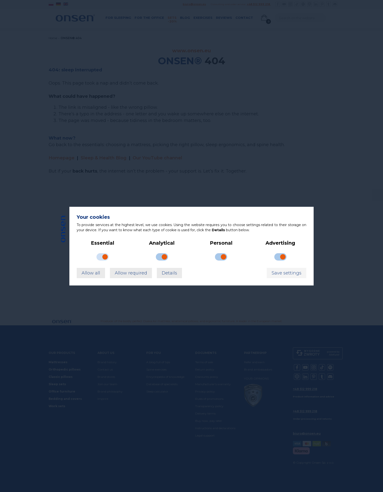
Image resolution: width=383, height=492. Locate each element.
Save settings (286, 273)
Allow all (91, 273)
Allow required (131, 273)
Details (169, 273)
